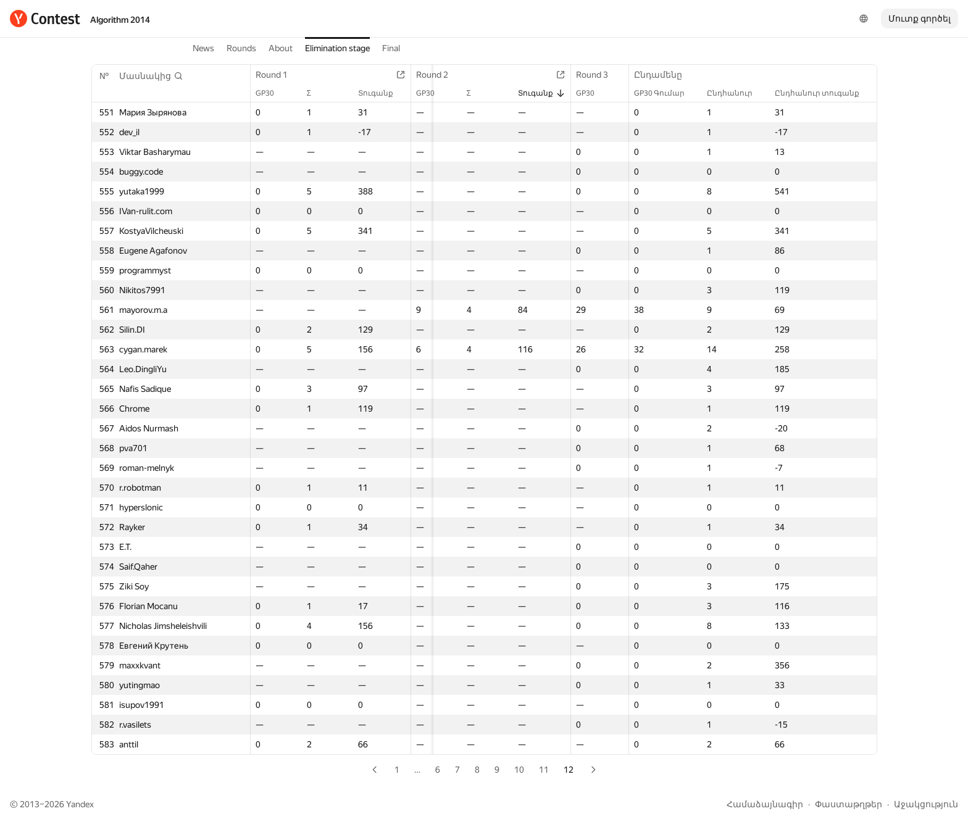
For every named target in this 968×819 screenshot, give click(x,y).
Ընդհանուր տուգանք (823, 93)
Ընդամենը (664, 75)
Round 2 (441, 75)
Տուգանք (384, 93)
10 (519, 770)
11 (544, 770)
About (281, 48)
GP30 (271, 93)
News (203, 48)
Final (391, 48)
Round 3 (603, 75)
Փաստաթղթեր (848, 804)
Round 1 (278, 75)
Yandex (80, 804)
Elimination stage (337, 48)
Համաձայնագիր (765, 804)
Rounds (241, 48)
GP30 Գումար (665, 93)
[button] (151, 76)
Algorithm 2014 (120, 20)
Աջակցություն (926, 804)
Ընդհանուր (736, 93)
